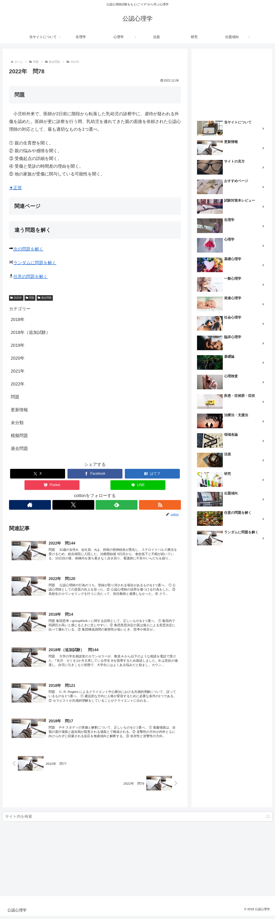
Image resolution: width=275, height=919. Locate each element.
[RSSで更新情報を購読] (160, 505)
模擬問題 (19, 435)
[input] (137, 820)
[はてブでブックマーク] (152, 474)
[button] (268, 820)
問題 (30, 297)
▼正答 (15, 187)
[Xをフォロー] (73, 505)
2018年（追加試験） (30, 332)
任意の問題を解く (30, 276)
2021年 (18, 371)
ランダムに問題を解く (34, 262)
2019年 (18, 345)
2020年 (18, 358)
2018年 (18, 319)
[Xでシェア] (37, 474)
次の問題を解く (28, 249)
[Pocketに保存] (51, 485)
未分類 (17, 422)
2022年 (16, 297)
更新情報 (19, 409)
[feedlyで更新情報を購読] (117, 505)
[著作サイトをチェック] (30, 505)
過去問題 (45, 297)
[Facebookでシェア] (94, 474)
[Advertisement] (232, 83)
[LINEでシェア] (137, 485)
